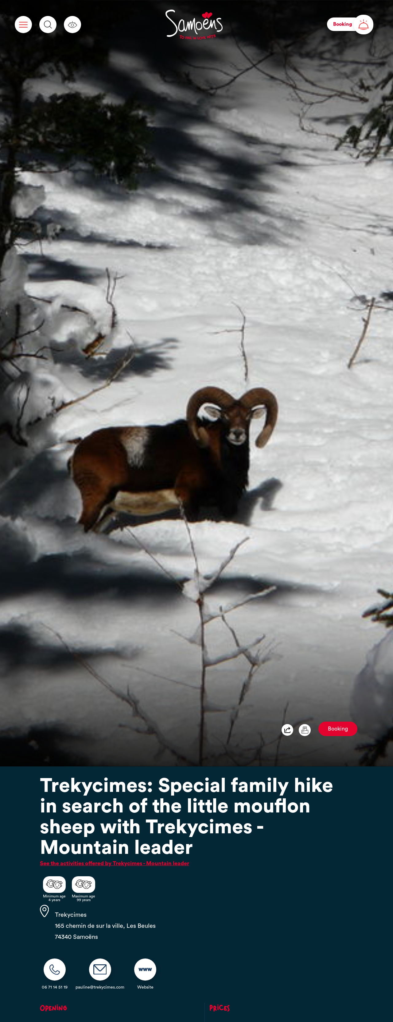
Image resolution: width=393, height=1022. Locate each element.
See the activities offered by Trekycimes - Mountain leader (114, 863)
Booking (338, 728)
